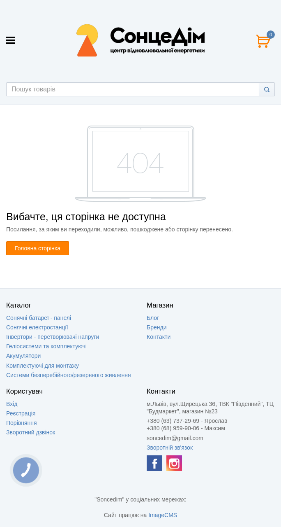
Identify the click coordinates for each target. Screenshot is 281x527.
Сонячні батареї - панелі (38, 318)
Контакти (158, 336)
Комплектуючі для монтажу (42, 365)
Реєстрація (20, 413)
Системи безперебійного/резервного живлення (68, 375)
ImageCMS (162, 515)
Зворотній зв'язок (170, 447)
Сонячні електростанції (37, 327)
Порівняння (21, 423)
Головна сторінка (37, 248)
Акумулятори (23, 355)
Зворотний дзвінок (30, 432)
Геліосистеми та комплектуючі (46, 346)
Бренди (156, 327)
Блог (153, 318)
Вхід (11, 404)
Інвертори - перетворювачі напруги (52, 336)
